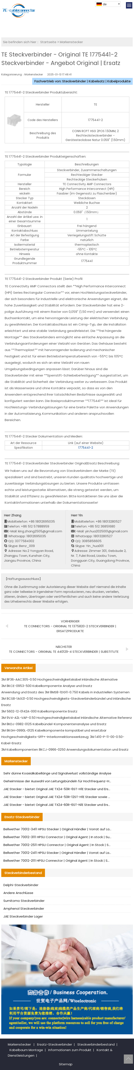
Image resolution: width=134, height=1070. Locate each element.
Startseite (48, 42)
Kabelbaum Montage (26, 1050)
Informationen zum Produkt (69, 1050)
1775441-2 (85, 447)
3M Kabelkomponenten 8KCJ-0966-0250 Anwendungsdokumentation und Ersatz (64, 749)
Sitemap (66, 1064)
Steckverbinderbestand (96, 1044)
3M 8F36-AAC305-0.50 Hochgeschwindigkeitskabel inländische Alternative (59, 679)
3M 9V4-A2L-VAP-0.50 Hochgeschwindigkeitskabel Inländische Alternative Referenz (66, 717)
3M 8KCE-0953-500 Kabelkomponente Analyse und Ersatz (46, 686)
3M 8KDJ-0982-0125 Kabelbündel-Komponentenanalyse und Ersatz (53, 724)
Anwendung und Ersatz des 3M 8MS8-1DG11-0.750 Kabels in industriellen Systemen (65, 692)
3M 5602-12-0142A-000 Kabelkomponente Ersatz (39, 711)
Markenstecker (71, 42)
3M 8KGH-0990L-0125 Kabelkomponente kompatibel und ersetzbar (53, 730)
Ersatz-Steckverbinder (54, 1044)
